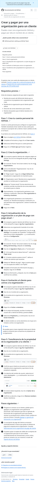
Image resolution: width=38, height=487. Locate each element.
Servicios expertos (6, 481)
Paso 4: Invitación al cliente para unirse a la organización (16, 281)
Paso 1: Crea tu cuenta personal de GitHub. (17, 119)
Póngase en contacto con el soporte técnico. (13, 467)
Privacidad (21, 479)
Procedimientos (20, 13)
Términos (15, 479)
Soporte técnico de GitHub (12, 439)
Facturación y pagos (9, 13)
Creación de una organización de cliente (14, 17)
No (10, 455)
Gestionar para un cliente (10, 15)
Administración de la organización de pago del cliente (20, 428)
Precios (32, 479)
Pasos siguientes (10, 403)
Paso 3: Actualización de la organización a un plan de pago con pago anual (17, 215)
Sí (4, 455)
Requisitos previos (10, 91)
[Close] (33, 3)
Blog (13, 481)
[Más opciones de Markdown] (17, 48)
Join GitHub (17, 137)
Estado (27, 479)
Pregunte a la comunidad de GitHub (11, 465)
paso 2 (33, 134)
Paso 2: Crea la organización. (15, 152)
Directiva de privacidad (6, 457)
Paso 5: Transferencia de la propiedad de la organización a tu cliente (18, 340)
